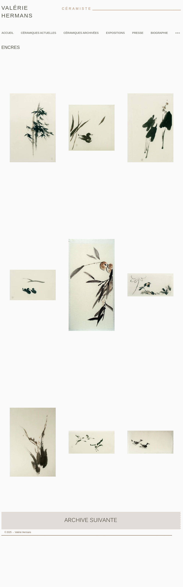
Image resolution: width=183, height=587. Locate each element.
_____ (178, 9)
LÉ (13, 8)
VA (5, 8)
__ (169, 534)
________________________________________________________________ (132, 9)
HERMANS (17, 15)
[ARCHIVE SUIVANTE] (90, 520)
